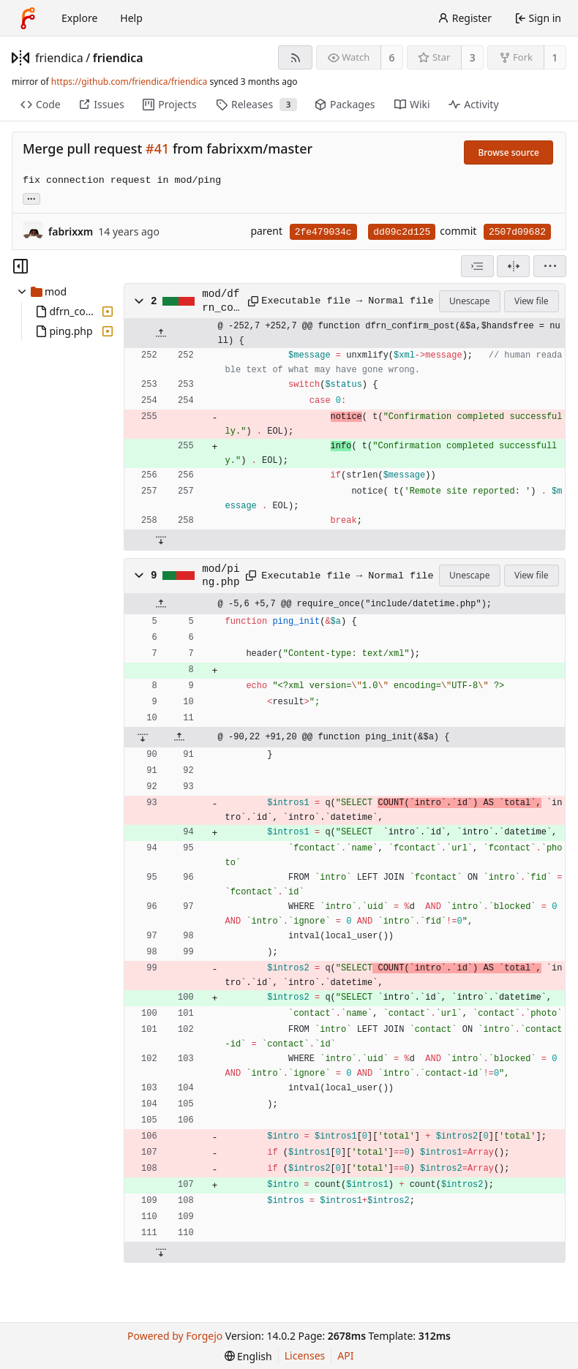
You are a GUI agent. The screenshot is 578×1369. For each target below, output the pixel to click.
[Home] (27, 18)
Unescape (469, 301)
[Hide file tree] (20, 266)
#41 (157, 148)
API (345, 1355)
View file (531, 301)
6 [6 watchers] (392, 57)
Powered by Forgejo (174, 1336)
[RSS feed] (295, 57)
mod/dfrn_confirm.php (220, 301)
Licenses (305, 1355)
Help (131, 18)
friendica (59, 57)
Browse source (508, 152)
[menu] (549, 266)
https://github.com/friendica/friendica (129, 81)
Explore (79, 18)
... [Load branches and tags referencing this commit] (31, 198)
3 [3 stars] (473, 57)
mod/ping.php (220, 575)
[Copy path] (250, 301)
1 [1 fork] (555, 57)
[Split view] (513, 266)
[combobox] (477, 266)
